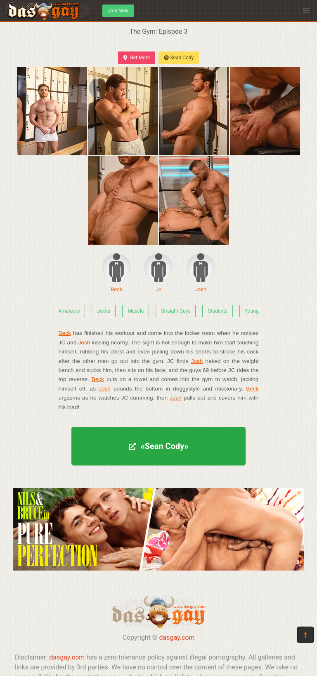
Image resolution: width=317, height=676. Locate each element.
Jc (158, 272)
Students (217, 311)
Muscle (136, 311)
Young (252, 311)
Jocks (103, 311)
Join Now (118, 11)
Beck (116, 272)
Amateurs (69, 311)
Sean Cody (179, 58)
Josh (200, 272)
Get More (136, 58)
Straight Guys (175, 311)
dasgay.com (176, 637)
